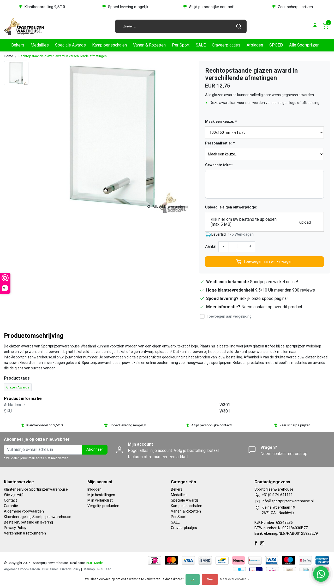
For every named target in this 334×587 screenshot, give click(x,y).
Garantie (11, 506)
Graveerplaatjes (226, 45)
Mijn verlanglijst (100, 500)
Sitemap (89, 569)
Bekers (17, 45)
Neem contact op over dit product (271, 306)
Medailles (40, 45)
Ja (192, 579)
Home (8, 56)
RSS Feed (104, 569)
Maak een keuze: (220, 121)
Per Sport (180, 45)
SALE (201, 45)
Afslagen (255, 45)
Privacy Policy (15, 528)
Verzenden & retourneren (25, 533)
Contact (10, 500)
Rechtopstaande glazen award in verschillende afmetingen (63, 56)
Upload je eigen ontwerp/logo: (231, 207)
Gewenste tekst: (219, 165)
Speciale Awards (70, 45)
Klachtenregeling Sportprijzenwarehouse (37, 517)
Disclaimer (50, 569)
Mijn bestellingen (101, 495)
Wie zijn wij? (13, 495)
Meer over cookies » (234, 579)
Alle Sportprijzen (304, 45)
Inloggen (94, 489)
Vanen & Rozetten (149, 45)
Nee (210, 579)
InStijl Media (94, 563)
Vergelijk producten (103, 506)
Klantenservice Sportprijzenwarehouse (36, 489)
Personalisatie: (219, 143)
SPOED (276, 45)
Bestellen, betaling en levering (28, 522)
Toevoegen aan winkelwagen (264, 262)
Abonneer (94, 449)
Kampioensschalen (109, 45)
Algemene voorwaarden (24, 511)
